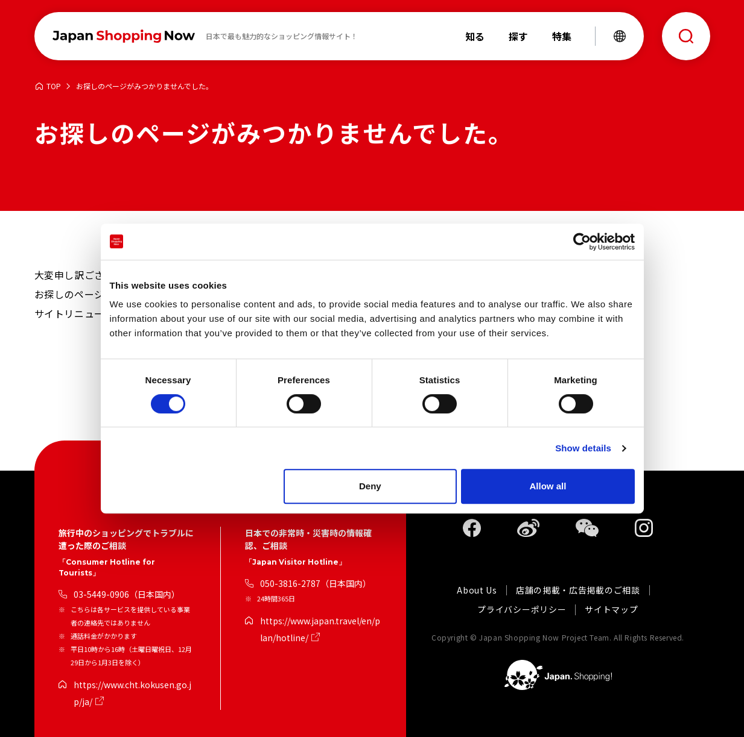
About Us (477, 590)
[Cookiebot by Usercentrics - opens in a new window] (582, 242)
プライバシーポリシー (521, 609)
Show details (583, 448)
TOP (53, 86)
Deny (370, 486)
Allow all (548, 486)
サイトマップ (611, 609)
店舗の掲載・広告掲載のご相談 (578, 590)
